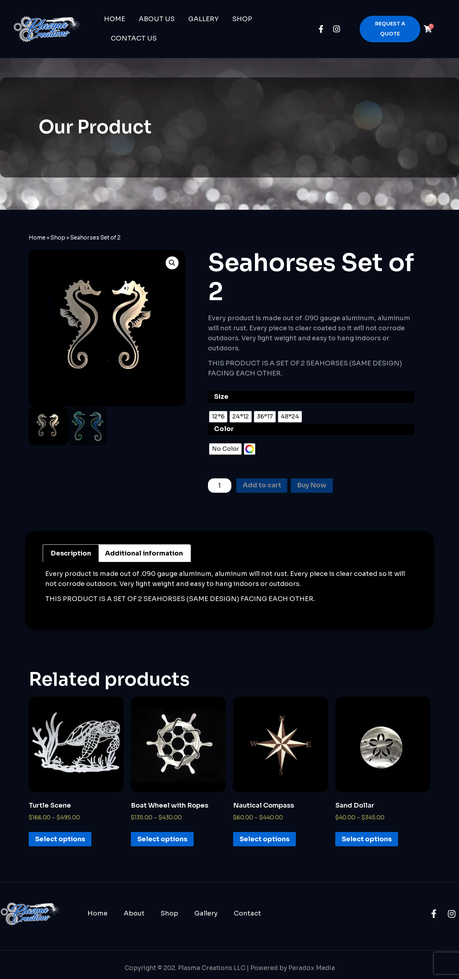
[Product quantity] (219, 485)
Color (224, 429)
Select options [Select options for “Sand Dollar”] (367, 839)
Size (221, 397)
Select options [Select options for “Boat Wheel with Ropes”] (162, 839)
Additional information (144, 553)
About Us (157, 19)
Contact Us (134, 38)
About (134, 913)
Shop (242, 19)
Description (71, 553)
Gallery (203, 19)
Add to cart (262, 486)
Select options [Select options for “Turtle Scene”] (60, 839)
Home (114, 19)
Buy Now (312, 486)
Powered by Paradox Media (292, 968)
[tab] (71, 553)
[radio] (218, 416)
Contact (247, 913)
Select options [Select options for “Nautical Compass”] (264, 839)
